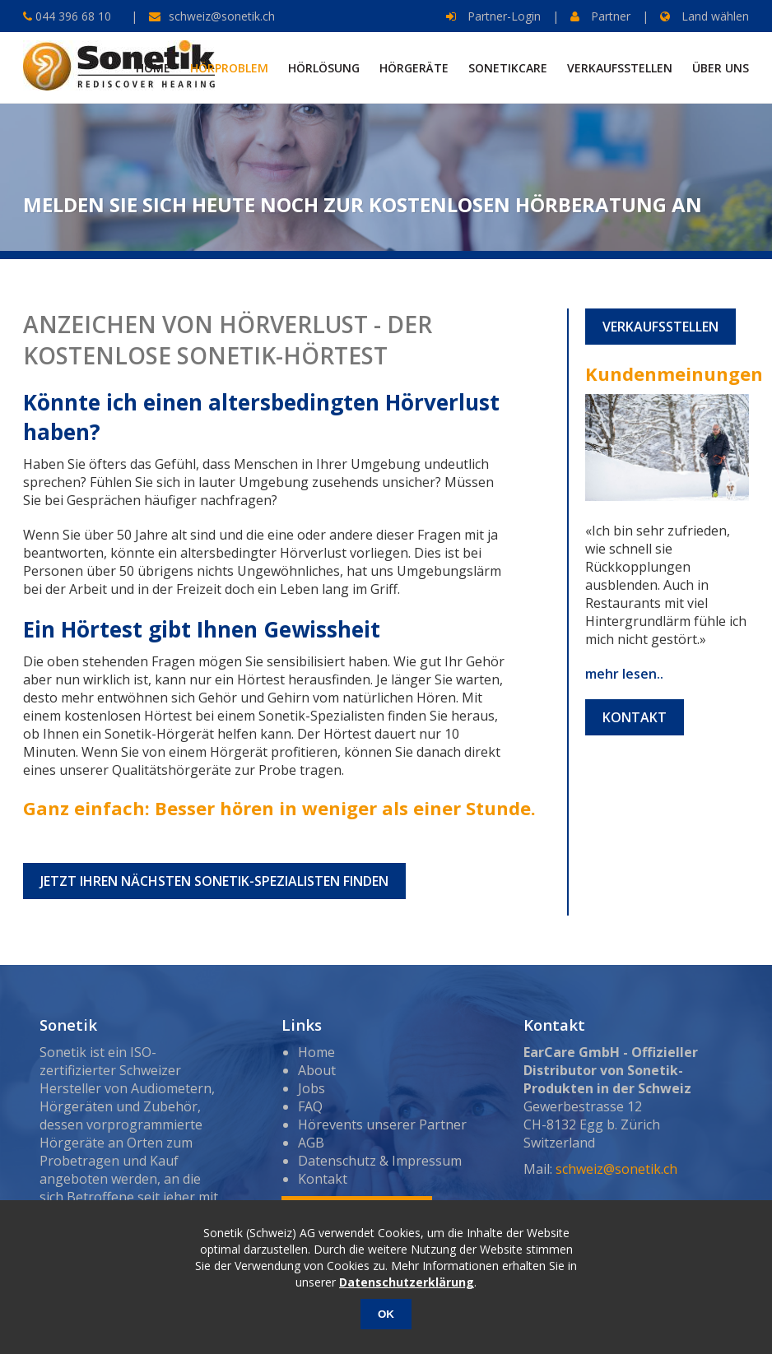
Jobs (311, 1088)
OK (386, 1314)
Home (316, 1052)
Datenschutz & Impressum (380, 1161)
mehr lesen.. (624, 674)
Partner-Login (493, 16)
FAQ (310, 1106)
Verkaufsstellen (660, 327)
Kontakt (634, 717)
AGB (311, 1143)
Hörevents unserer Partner (382, 1124)
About (317, 1070)
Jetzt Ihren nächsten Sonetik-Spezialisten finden (214, 881)
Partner (600, 16)
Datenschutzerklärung (406, 1282)
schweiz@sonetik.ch (222, 16)
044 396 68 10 (71, 16)
